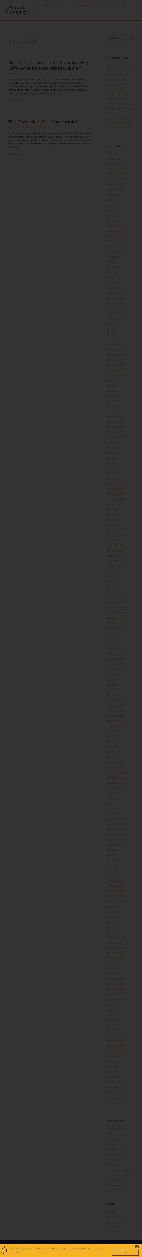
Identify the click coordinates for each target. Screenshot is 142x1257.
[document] (71, 628)
